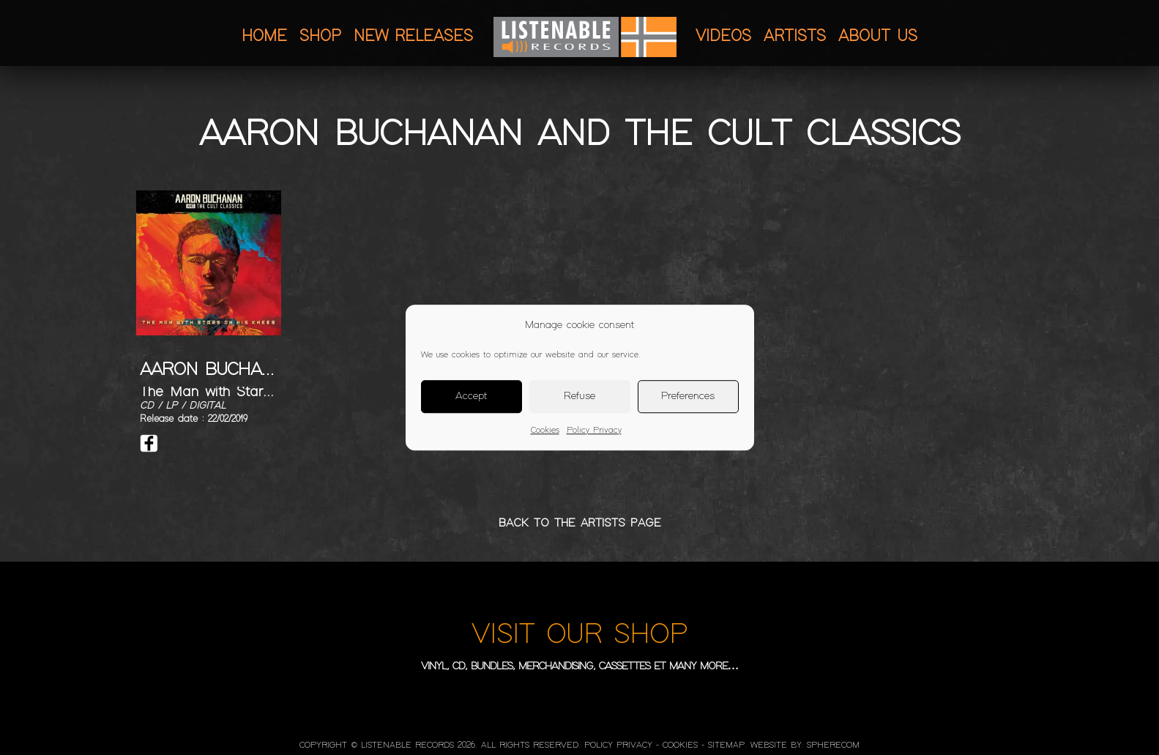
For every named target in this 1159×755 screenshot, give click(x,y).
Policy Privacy (594, 430)
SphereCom (833, 745)
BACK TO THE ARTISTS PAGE (580, 523)
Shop (320, 37)
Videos (723, 37)
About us (877, 37)
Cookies (545, 430)
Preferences (688, 396)
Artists (795, 37)
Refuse (579, 396)
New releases (413, 37)
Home (264, 37)
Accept (471, 396)
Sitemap (726, 745)
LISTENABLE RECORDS (407, 745)
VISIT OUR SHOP (579, 635)
